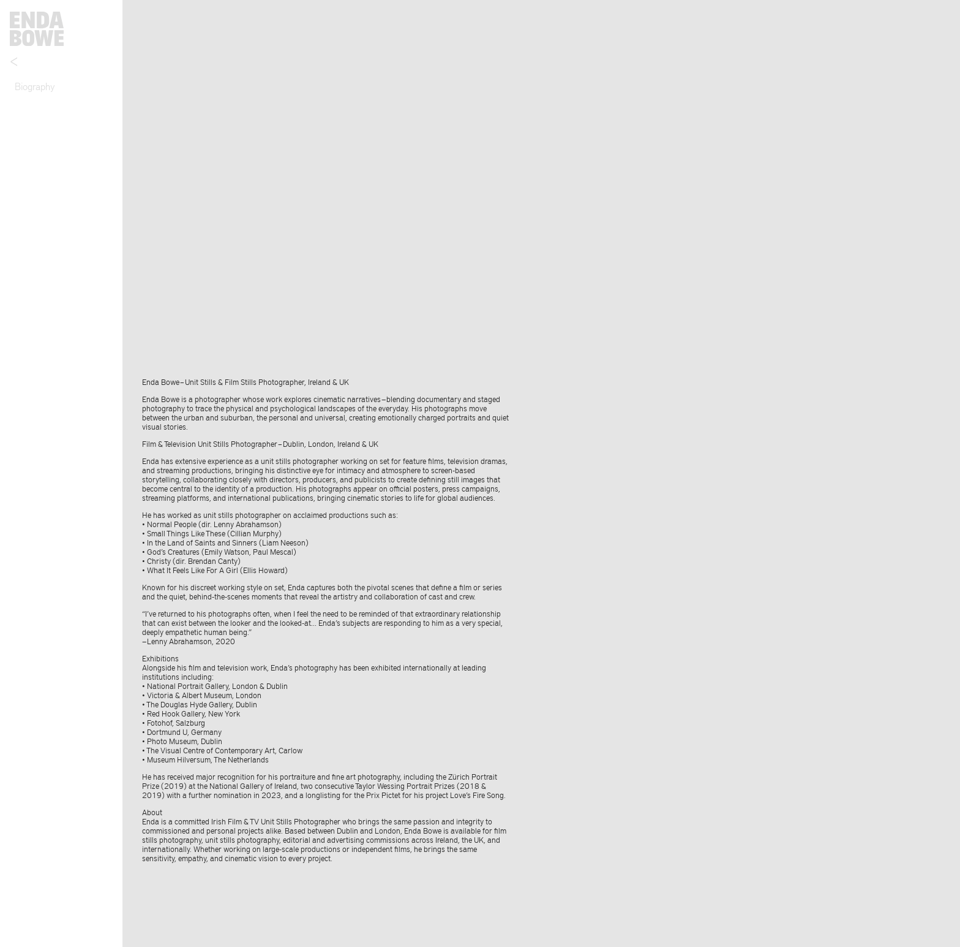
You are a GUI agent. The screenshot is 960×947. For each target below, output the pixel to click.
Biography (35, 86)
